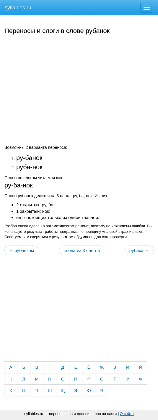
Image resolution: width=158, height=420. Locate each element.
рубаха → (139, 250)
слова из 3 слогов (81, 250)
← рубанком (21, 250)
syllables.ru (18, 8)
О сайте (127, 413)
